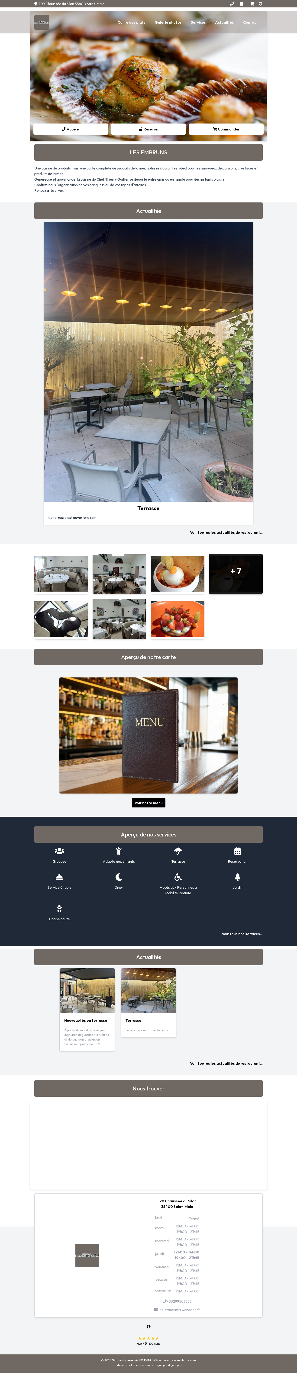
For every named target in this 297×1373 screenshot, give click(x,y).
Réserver (148, 129)
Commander (226, 129)
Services (198, 22)
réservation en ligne (149, 1365)
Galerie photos (168, 22)
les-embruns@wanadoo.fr (177, 1309)
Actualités (224, 22)
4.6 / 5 (148, 1340)
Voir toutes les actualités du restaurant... (226, 532)
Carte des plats (131, 22)
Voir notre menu (149, 802)
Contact (250, 22)
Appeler (70, 129)
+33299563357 (177, 1301)
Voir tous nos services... (242, 933)
